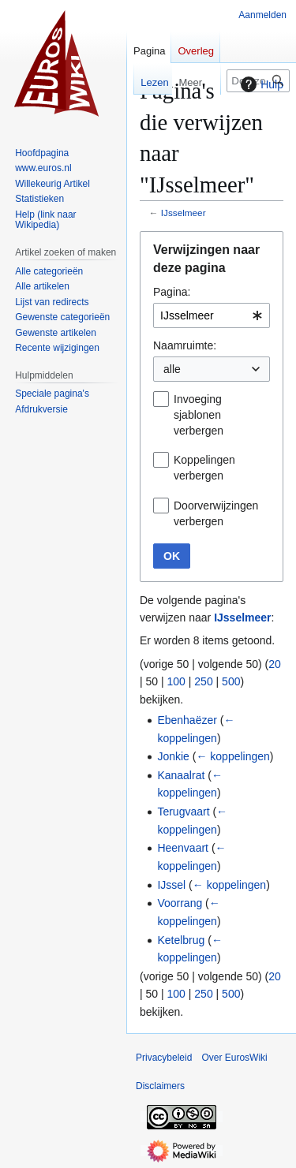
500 (231, 681)
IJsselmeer (183, 212)
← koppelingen (232, 756)
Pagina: (171, 291)
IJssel (171, 885)
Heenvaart (182, 847)
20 (274, 664)
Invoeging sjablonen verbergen (198, 415)
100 (176, 681)
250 (203, 681)
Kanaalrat (180, 775)
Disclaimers (160, 1086)
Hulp (260, 84)
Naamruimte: (184, 345)
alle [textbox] (172, 369)
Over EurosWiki (234, 1057)
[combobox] (211, 315)
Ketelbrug (180, 940)
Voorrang (179, 903)
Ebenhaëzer (187, 720)
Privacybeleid (164, 1057)
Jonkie (173, 756)
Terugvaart (183, 811)
